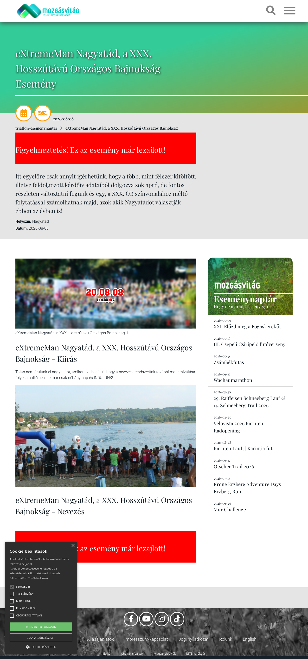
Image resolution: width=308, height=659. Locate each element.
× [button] (73, 546)
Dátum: (21, 228)
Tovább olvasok (38, 578)
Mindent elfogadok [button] (41, 626)
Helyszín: (23, 221)
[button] (41, 646)
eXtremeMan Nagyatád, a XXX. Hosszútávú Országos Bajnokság (121, 128)
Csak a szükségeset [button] (41, 638)
